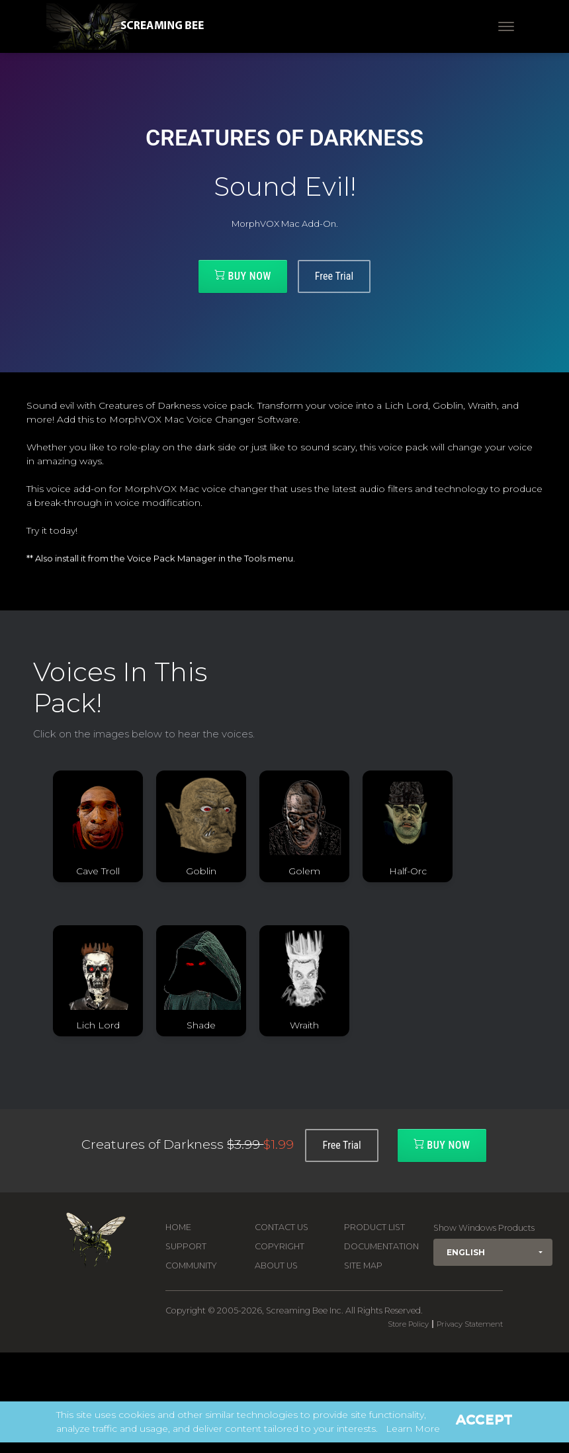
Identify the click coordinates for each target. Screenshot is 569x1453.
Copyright (279, 1246)
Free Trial (334, 276)
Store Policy (408, 1324)
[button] (492, 1252)
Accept (484, 1419)
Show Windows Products (484, 1228)
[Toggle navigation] (506, 26)
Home (178, 1227)
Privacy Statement (470, 1324)
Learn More (413, 1428)
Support (185, 1246)
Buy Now (242, 275)
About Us (276, 1265)
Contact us (281, 1227)
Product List (374, 1227)
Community (191, 1265)
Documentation (381, 1246)
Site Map (363, 1265)
